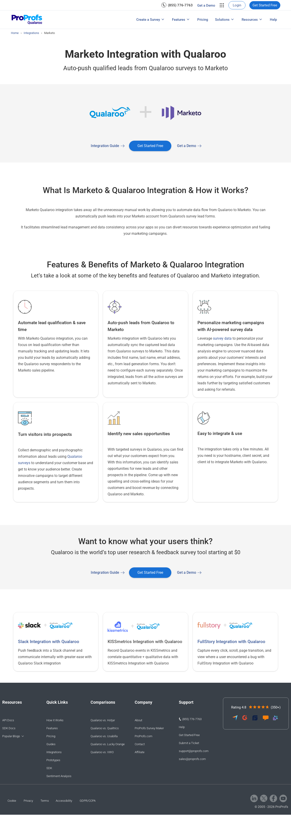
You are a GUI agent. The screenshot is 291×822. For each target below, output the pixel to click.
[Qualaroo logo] (27, 19)
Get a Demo (206, 5)
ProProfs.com (143, 736)
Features (178, 20)
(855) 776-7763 (180, 5)
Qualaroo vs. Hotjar (103, 720)
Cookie (12, 800)
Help (273, 20)
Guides (51, 744)
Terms (44, 800)
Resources (250, 20)
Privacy (28, 800)
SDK (49, 768)
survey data (222, 338)
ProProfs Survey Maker (149, 728)
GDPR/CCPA (88, 800)
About (138, 720)
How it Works (54, 720)
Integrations (54, 752)
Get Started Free (265, 5)
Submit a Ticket (189, 743)
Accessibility (64, 800)
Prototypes (53, 760)
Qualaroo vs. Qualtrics (105, 728)
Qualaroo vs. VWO (102, 752)
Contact (140, 744)
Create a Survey (148, 20)
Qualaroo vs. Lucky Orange (108, 744)
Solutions (222, 20)
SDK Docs (8, 728)
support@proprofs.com (194, 751)
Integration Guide (105, 146)
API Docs (8, 720)
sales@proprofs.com (192, 759)
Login (237, 5)
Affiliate (139, 752)
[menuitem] (177, 5)
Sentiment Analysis (58, 776)
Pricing (202, 20)
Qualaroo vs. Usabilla (104, 736)
